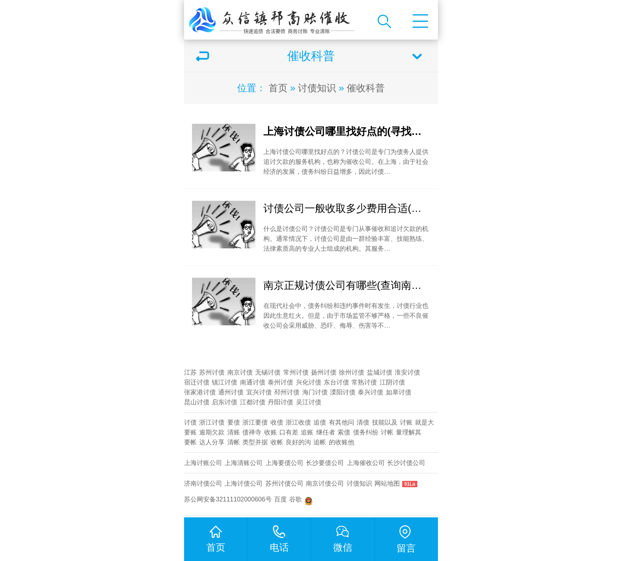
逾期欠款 (212, 432)
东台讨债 (336, 382)
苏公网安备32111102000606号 (228, 499)
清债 (363, 422)
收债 (277, 422)
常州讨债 (296, 372)
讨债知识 (317, 88)
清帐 (233, 442)
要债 (233, 422)
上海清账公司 (244, 462)
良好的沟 (298, 442)
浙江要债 (255, 422)
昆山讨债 (196, 402)
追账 (307, 432)
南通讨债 (252, 382)
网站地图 (387, 483)
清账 (233, 432)
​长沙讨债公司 (406, 462)
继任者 (325, 432)
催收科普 (366, 88)
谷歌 (295, 499)
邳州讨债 (286, 392)
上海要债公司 (284, 462)
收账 (270, 432)
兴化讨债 (308, 382)
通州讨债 (231, 392)
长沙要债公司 (325, 462)
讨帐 (387, 432)
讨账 (406, 422)
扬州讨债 (323, 372)
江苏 (190, 372)
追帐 (319, 442)
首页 (278, 88)
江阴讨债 (392, 382)
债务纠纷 (365, 432)
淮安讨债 (407, 372)
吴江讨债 (308, 402)
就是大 (424, 422)
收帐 (277, 442)
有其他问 (341, 422)
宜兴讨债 (259, 392)
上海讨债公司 (244, 483)
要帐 (190, 442)
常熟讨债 (364, 382)
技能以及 (384, 422)
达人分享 (212, 442)
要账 (190, 432)
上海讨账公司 (203, 462)
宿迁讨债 (196, 382)
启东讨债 (224, 402)
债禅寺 (251, 432)
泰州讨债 (280, 382)
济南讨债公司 (203, 483)
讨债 (190, 422)
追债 (319, 422)
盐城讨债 (379, 372)
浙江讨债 (212, 422)
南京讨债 (240, 372)
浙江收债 (298, 422)
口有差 (288, 432)
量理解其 (408, 432)
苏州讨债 (212, 372)
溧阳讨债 (342, 392)
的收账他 (341, 442)
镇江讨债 (224, 382)
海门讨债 (315, 392)
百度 (280, 499)
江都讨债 (252, 402)
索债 (344, 432)
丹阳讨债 (280, 402)
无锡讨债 (267, 372)
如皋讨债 (398, 392)
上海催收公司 (366, 462)
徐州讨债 (351, 372)
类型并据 (255, 442)
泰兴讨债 (370, 392)
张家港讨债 (200, 392)
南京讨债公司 (325, 483)
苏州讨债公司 (284, 483)
